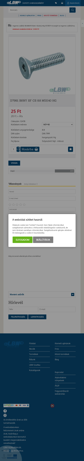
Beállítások (43, 239)
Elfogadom (22, 239)
